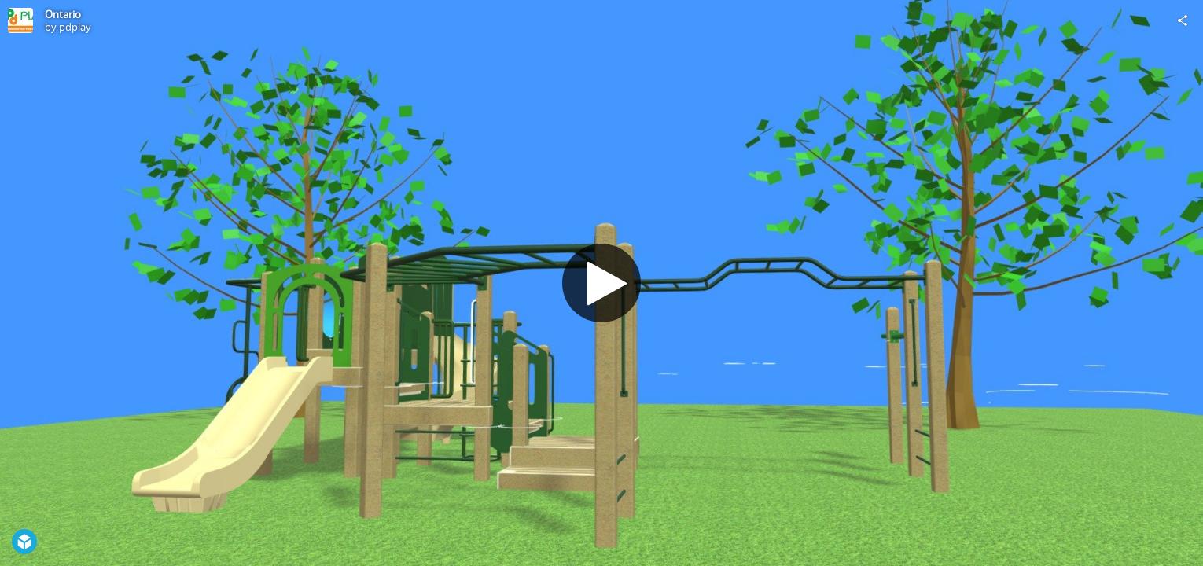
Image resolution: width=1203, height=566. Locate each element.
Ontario (63, 14)
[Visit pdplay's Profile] (20, 20)
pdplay (75, 27)
